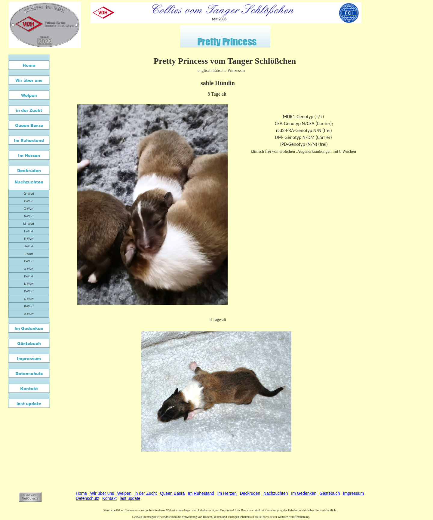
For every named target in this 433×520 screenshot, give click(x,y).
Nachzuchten (275, 493)
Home (81, 493)
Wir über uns (102, 493)
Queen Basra (172, 493)
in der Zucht (145, 493)
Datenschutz (87, 498)
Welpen (124, 493)
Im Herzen (227, 493)
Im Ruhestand (201, 493)
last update (130, 498)
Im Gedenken (303, 493)
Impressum (353, 493)
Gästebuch (330, 493)
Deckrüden (250, 493)
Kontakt (109, 498)
